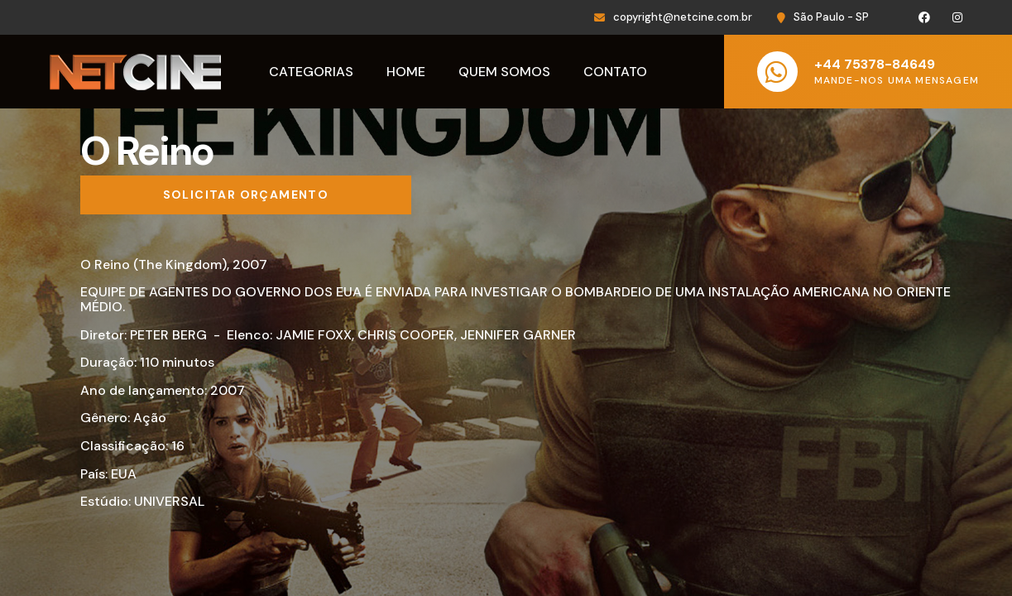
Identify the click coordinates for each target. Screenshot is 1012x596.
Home (405, 71)
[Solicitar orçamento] (246, 195)
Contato (615, 71)
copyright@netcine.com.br (682, 17)
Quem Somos (504, 71)
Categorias (311, 71)
